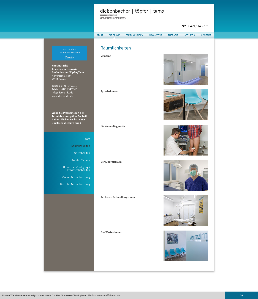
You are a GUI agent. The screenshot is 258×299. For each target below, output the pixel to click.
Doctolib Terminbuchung (75, 184)
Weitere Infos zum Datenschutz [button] (104, 295)
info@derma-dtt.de (62, 92)
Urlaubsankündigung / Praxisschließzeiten (76, 168)
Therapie (173, 35)
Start (100, 35)
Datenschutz (207, 288)
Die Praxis (114, 35)
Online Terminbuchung (76, 177)
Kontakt (206, 35)
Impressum (193, 288)
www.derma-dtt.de (62, 96)
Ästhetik (189, 35)
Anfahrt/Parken (81, 160)
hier (132, 288)
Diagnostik (155, 35)
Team (86, 138)
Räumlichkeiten (80, 146)
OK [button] (241, 295)
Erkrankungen (134, 35)
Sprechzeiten (82, 153)
